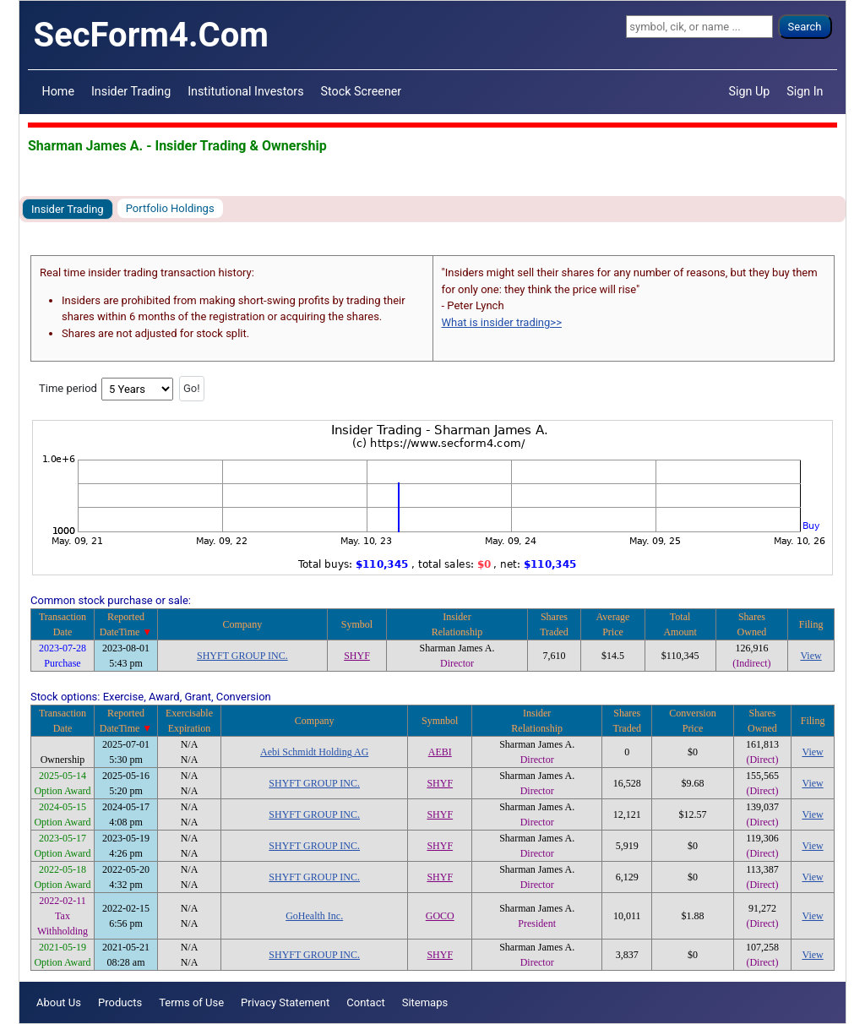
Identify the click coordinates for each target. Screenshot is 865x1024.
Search (805, 26)
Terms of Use (191, 1002)
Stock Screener (361, 91)
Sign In (804, 91)
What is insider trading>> (502, 322)
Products (120, 1002)
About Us (58, 1002)
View (810, 656)
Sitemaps (425, 1002)
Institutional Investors (245, 91)
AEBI (440, 752)
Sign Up (749, 91)
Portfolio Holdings (170, 208)
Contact (365, 1002)
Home (58, 91)
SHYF (357, 656)
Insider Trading (131, 91)
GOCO (440, 916)
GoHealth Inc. (314, 916)
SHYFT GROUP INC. (242, 656)
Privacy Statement (285, 1002)
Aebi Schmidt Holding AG (314, 752)
